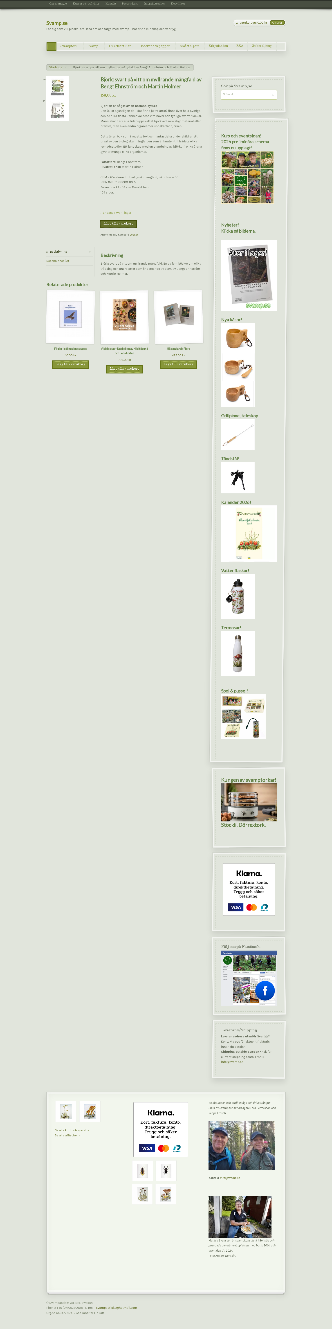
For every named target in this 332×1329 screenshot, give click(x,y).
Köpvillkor (178, 4)
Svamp (93, 46)
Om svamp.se (58, 4)
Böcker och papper (155, 46)
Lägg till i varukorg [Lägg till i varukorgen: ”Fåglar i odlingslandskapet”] (70, 364)
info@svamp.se (232, 1062)
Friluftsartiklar (120, 46)
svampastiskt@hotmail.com (116, 1308)
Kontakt (110, 4)
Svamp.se (56, 23)
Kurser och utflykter (86, 4)
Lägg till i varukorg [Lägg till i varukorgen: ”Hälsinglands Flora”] (178, 364)
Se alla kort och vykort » (72, 1130)
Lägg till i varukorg (118, 224)
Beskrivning (58, 252)
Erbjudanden (218, 46)
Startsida (55, 67)
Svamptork (69, 46)
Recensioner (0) (57, 261)
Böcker (134, 234)
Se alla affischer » (68, 1135)
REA (239, 46)
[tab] (69, 251)
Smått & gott (189, 46)
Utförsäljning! (262, 46)
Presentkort (130, 4)
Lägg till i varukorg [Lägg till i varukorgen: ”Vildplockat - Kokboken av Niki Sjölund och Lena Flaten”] (124, 369)
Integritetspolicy (154, 4)
